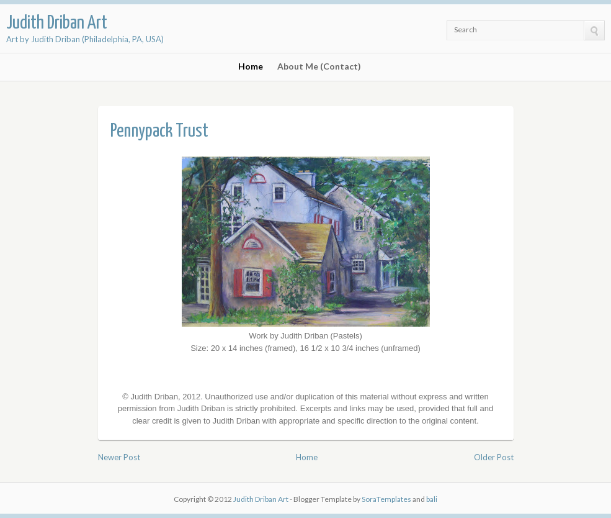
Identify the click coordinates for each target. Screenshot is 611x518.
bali (431, 499)
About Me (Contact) (319, 66)
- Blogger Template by (349, 499)
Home (250, 66)
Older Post (494, 457)
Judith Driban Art (56, 23)
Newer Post (119, 457)
